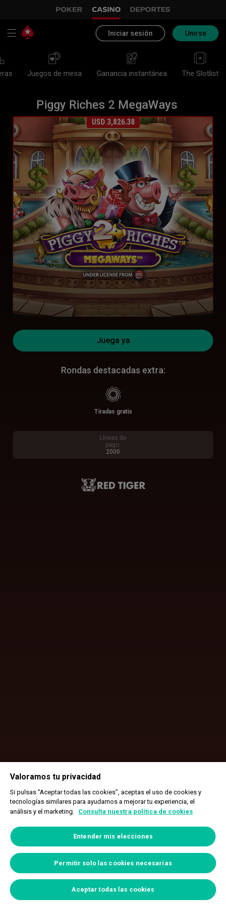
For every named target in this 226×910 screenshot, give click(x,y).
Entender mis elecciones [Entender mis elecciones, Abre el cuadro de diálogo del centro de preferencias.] (113, 836)
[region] (113, 836)
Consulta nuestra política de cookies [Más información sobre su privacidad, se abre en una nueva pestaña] (135, 811)
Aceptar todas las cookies (112, 889)
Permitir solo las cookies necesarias (113, 863)
